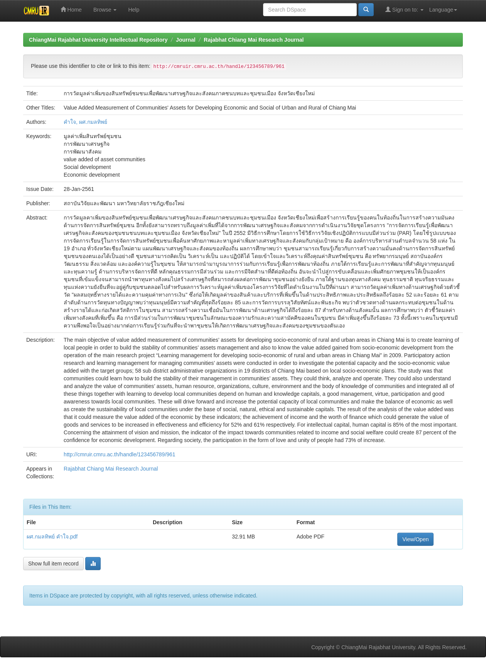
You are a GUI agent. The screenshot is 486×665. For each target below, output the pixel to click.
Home (71, 9)
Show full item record (53, 563)
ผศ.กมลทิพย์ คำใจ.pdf (52, 536)
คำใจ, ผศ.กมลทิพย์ (85, 122)
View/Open (415, 539)
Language (443, 10)
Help (133, 10)
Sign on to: (404, 9)
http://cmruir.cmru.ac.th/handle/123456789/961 (120, 454)
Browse (105, 10)
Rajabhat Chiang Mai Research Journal (254, 40)
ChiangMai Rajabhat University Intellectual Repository (98, 40)
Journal (186, 40)
